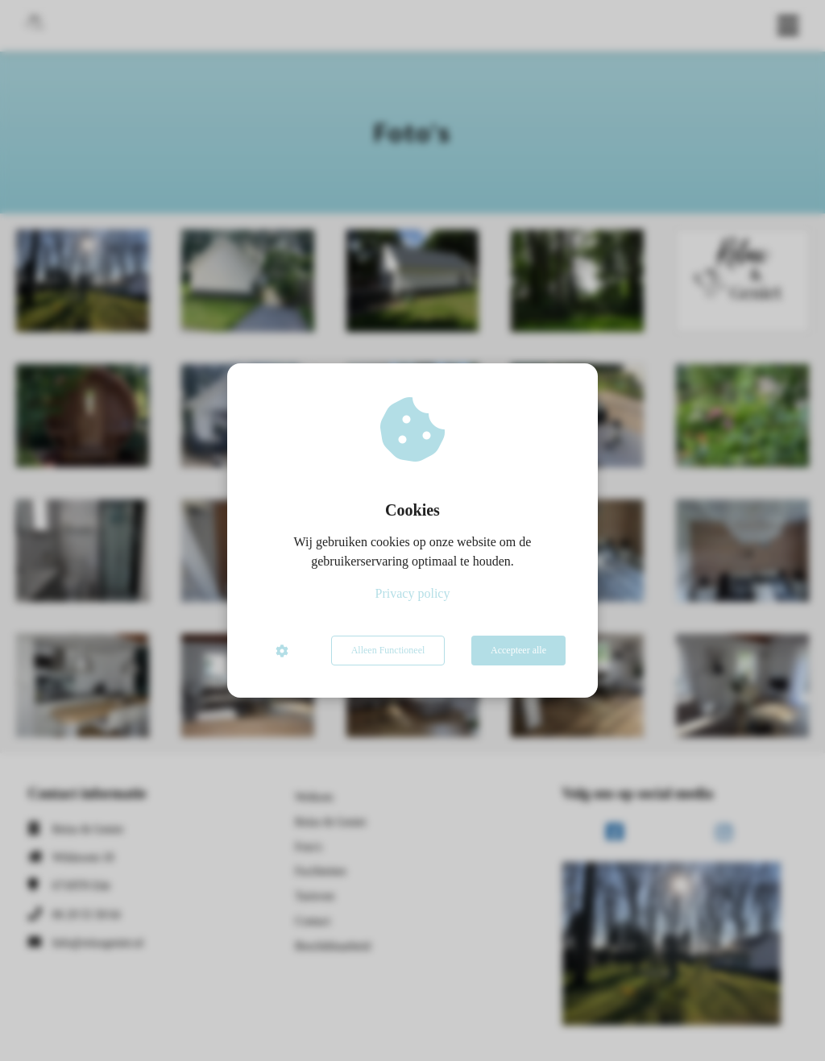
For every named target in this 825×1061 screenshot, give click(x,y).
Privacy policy (412, 593)
